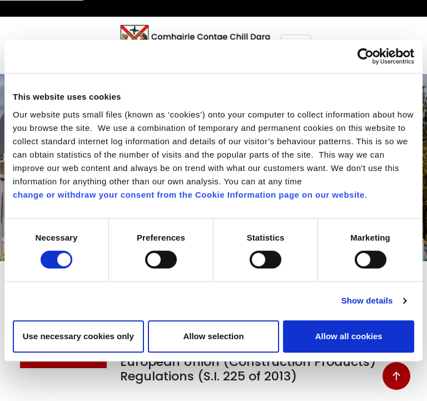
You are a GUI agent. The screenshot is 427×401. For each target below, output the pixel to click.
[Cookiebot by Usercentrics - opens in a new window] (365, 56)
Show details (367, 300)
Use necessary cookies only (78, 336)
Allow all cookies (349, 336)
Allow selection (213, 336)
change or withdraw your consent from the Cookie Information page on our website (189, 194)
